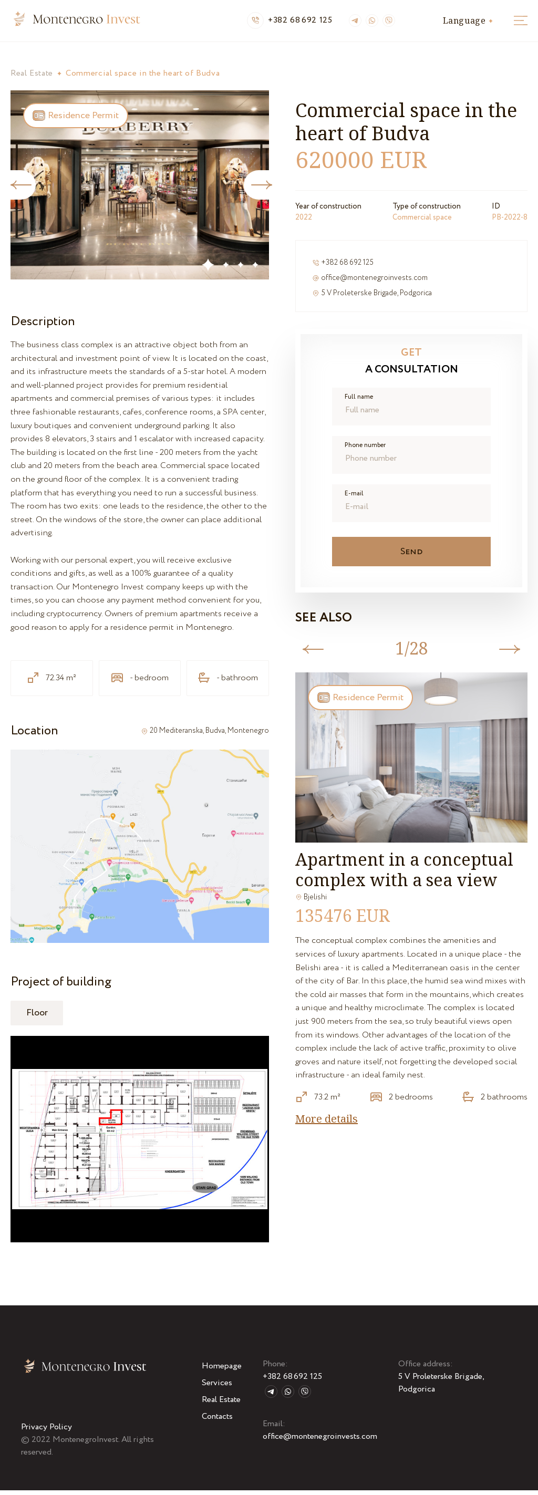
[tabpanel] (140, 189)
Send (413, 556)
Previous (314, 654)
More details (326, 1123)
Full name (359, 402)
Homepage (222, 1371)
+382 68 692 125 (300, 23)
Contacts (217, 1421)
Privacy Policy (46, 1432)
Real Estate (32, 78)
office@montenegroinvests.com (374, 282)
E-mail (354, 498)
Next (263, 189)
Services (217, 1388)
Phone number (365, 450)
